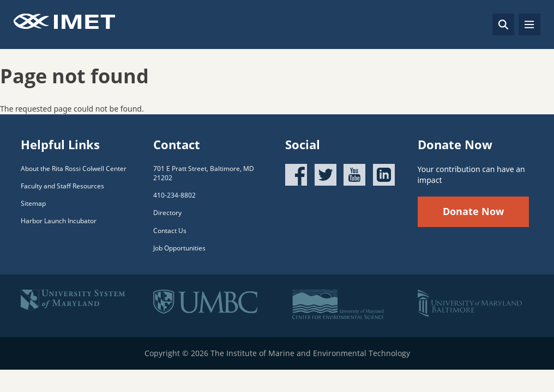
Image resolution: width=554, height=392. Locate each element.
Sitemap (33, 203)
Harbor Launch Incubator (59, 220)
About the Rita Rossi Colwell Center (74, 168)
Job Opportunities (179, 248)
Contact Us (169, 230)
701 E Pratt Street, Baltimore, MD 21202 (203, 173)
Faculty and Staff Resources (62, 186)
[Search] (503, 24)
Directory (167, 212)
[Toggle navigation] (529, 24)
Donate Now (473, 211)
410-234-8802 (174, 195)
